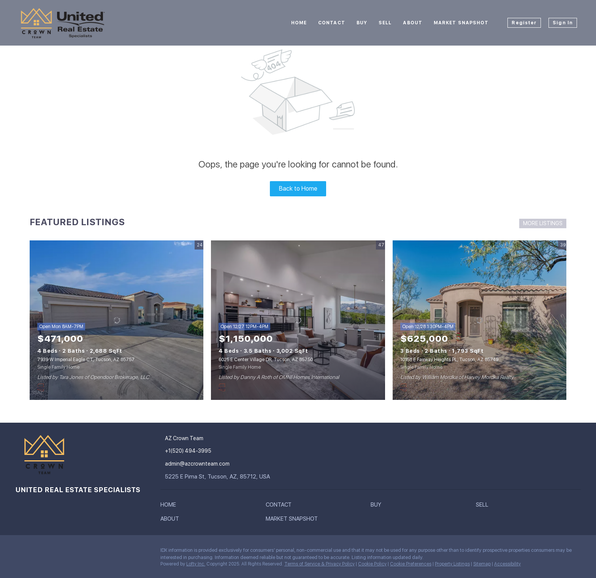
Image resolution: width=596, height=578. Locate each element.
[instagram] (21, 552)
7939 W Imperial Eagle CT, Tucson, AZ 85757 (86, 359)
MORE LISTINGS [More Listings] (543, 223)
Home (299, 22)
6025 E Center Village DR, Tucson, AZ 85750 (266, 359)
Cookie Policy (372, 564)
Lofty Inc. (195, 564)
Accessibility (507, 564)
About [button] (412, 22)
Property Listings (452, 564)
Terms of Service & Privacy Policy (319, 564)
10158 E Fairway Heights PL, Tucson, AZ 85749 (449, 359)
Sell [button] (385, 22)
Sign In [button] (563, 22)
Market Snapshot (461, 22)
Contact (331, 22)
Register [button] (524, 22)
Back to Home (298, 188)
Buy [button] (362, 22)
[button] (170, 506)
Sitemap (482, 564)
